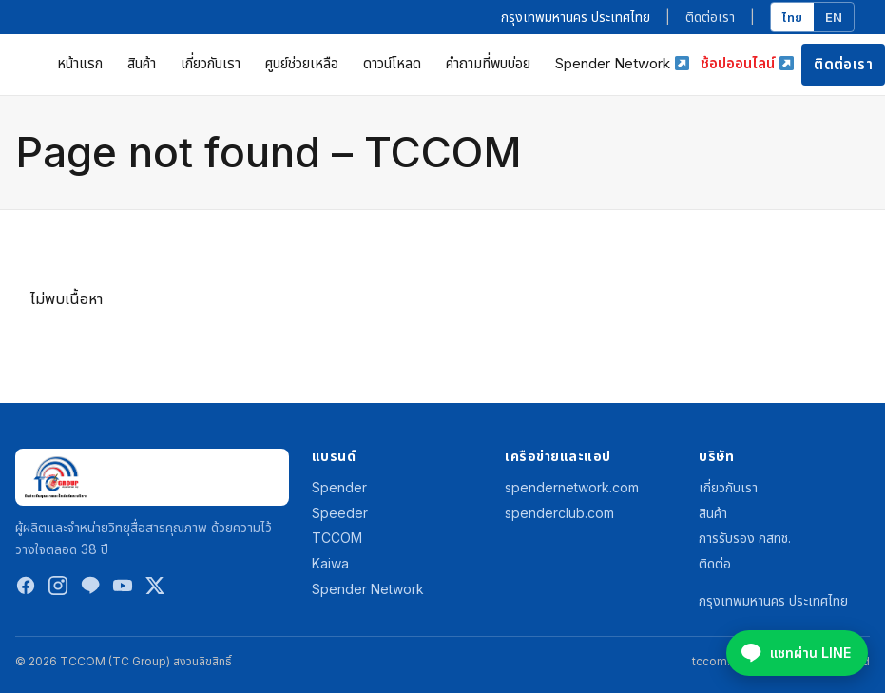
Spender (339, 487)
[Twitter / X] (154, 590)
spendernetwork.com (572, 487)
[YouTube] (122, 590)
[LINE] (90, 590)
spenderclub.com (559, 513)
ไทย (792, 17)
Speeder (340, 513)
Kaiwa (330, 563)
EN (833, 17)
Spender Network (621, 63)
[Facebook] (25, 590)
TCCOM (337, 537)
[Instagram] (58, 590)
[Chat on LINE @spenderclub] (797, 653)
